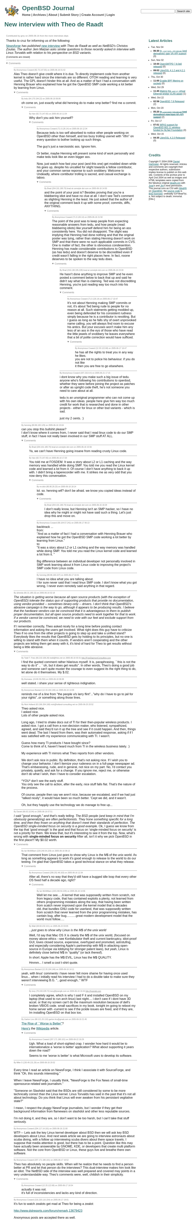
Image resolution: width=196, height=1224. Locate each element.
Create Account (92, 14)
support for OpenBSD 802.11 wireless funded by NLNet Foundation (168, 127)
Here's (25, 1028)
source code (173, 191)
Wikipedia (42, 1028)
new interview (51, 45)
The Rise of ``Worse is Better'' (41, 1023)
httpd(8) (183, 188)
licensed (156, 193)
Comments (15, 63)
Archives (39, 14)
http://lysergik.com (93, 991)
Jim (162, 185)
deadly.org (175, 183)
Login (110, 14)
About (52, 14)
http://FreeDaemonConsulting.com (96, 658)
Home (26, 14)
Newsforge (13, 45)
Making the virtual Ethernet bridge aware (169, 92)
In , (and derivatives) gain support (170, 52)
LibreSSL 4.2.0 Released (172, 137)
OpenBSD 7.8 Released (172, 101)
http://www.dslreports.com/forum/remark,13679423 (48, 1210)
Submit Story (69, 14)
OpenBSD (157, 191)
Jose (151, 185)
